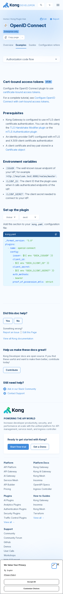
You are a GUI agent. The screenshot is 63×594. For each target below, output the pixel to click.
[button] (56, 234)
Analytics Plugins (12, 504)
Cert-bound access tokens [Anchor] (27, 82)
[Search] (41, 5)
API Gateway (10, 471)
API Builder (9, 484)
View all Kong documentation (18, 338)
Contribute (12, 370)
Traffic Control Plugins (15, 517)
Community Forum (13, 537)
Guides (32, 45)
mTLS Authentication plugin (21, 131)
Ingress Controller (42, 489)
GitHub (7, 542)
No (18, 321)
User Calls (9, 551)
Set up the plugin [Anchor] (16, 210)
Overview (8, 45)
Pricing (7, 489)
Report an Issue (11, 332)
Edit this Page (30, 332)
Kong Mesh (39, 476)
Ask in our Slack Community (19, 389)
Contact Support (14, 393)
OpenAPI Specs (41, 484)
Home (6, 19)
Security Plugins (12, 513)
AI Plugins (9, 500)
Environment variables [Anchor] (20, 161)
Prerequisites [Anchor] (13, 113)
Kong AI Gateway (42, 471)
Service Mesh (11, 480)
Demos (7, 546)
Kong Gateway (41, 467)
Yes (8, 321)
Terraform (38, 513)
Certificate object (15, 149)
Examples (21, 45)
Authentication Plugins (15, 509)
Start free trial (18, 446)
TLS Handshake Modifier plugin (28, 127)
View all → (9, 522)
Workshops (10, 555)
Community (9, 533)
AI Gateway (9, 476)
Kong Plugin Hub (18, 19)
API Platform (10, 467)
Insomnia (37, 480)
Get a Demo (39, 446)
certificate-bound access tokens (21, 92)
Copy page (12, 37)
